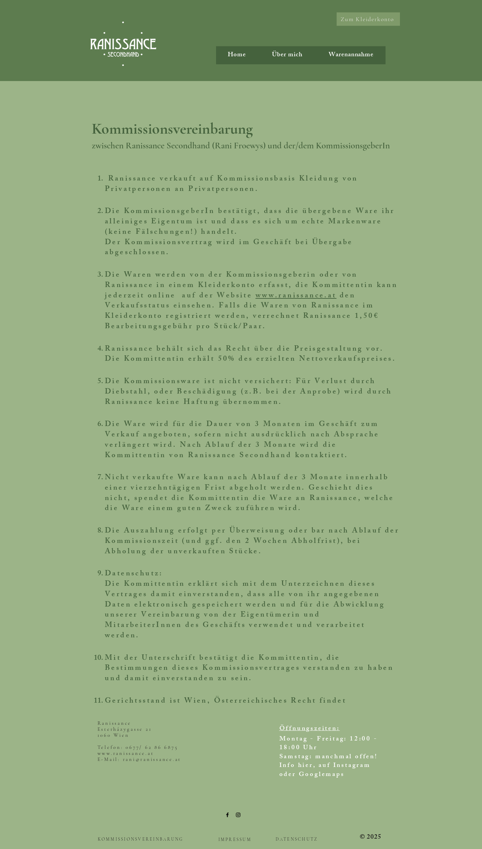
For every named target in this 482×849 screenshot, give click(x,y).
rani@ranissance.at (152, 759)
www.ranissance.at (296, 296)
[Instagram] (238, 815)
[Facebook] (227, 815)
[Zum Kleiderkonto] (368, 19)
